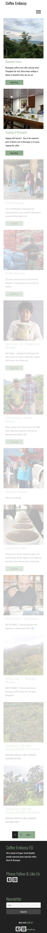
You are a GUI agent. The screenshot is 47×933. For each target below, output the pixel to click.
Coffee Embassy (16, 3)
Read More (14, 82)
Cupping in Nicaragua (16, 132)
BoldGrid (29, 922)
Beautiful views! (13, 61)
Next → (29, 834)
